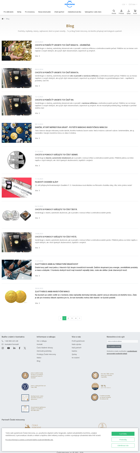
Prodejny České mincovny (46, 354)
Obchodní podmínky (44, 351)
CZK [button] (124, 4)
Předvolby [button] (123, 440)
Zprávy (74, 354)
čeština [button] (132, 4)
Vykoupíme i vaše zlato (93, 12)
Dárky (19, 12)
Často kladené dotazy (45, 348)
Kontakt (40, 344)
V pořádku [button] (123, 434)
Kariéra (74, 351)
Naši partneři (76, 348)
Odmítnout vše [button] (123, 445)
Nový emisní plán (44, 12)
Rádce (39, 358)
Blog (38, 361)
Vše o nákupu (42, 341)
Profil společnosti (78, 341)
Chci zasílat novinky (114, 346)
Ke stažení (75, 358)
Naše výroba (76, 344)
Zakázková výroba (74, 12)
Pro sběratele (8, 12)
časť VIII (46, 80)
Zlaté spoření (59, 12)
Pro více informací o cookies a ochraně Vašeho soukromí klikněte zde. (29, 440)
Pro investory (30, 12)
